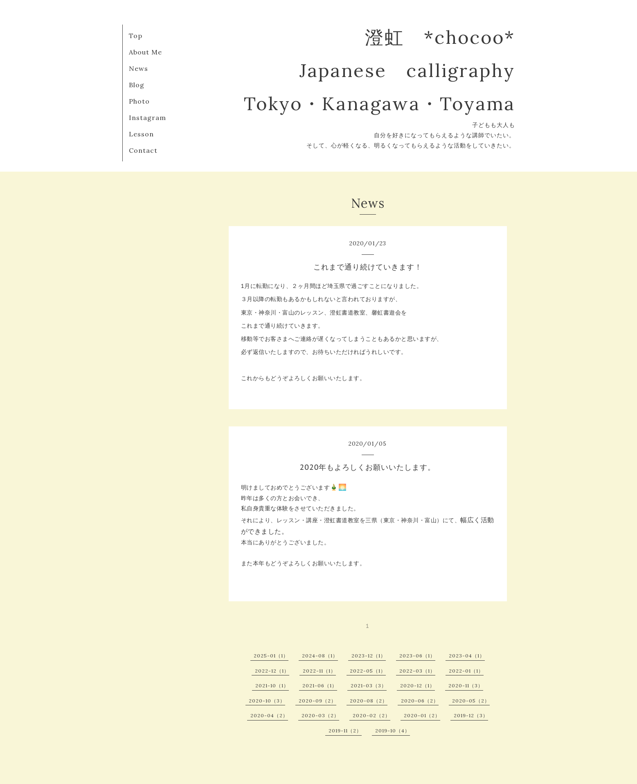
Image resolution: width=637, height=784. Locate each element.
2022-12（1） (272, 671)
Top (135, 36)
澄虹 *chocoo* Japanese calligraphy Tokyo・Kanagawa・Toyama (379, 70)
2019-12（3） (471, 715)
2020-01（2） (422, 715)
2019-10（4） (392, 730)
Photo (139, 101)
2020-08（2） (368, 701)
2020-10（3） (267, 701)
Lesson (141, 134)
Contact (143, 150)
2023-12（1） (368, 656)
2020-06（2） (420, 701)
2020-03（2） (320, 715)
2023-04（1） (467, 656)
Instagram (147, 117)
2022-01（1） (466, 671)
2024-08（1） (320, 656)
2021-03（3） (369, 685)
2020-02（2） (371, 715)
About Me (145, 52)
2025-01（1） (271, 656)
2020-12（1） (417, 685)
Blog (136, 85)
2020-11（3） (465, 685)
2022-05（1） (368, 671)
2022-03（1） (417, 671)
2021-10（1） (272, 685)
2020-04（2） (269, 715)
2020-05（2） (471, 701)
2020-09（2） (317, 701)
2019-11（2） (345, 730)
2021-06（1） (319, 685)
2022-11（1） (319, 671)
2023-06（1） (417, 656)
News (138, 68)
